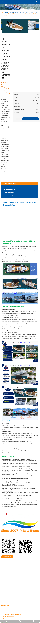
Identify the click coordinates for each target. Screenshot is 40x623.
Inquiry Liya (7, 556)
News (2, 575)
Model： (16, 94)
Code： (15, 100)
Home (2, 565)
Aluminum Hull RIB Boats (6, 592)
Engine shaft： (17, 106)
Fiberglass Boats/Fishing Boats (7, 596)
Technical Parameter (10, 186)
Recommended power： (19, 109)
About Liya (3, 567)
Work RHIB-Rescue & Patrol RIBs (7, 594)
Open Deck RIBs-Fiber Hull (6, 589)
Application (3, 570)
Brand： (16, 97)
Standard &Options (9, 189)
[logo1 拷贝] (20, 522)
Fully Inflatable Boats (5, 601)
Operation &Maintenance (11, 196)
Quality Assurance (9, 192)
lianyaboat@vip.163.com (8, 616)
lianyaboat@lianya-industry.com (13, 614)
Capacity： (16, 103)
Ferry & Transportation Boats (7, 599)
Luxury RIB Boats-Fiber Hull (6, 587)
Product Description (10, 183)
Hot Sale (3, 572)
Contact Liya (4, 579)
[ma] (17, 546)
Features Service (4, 577)
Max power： (17, 112)
